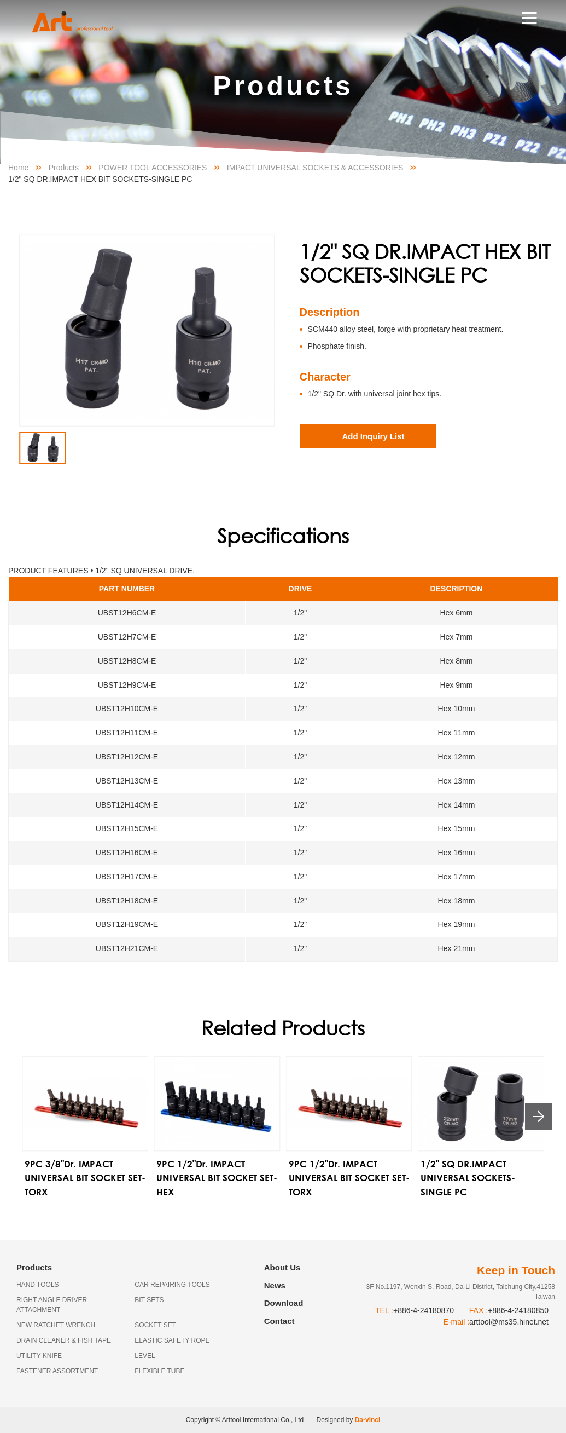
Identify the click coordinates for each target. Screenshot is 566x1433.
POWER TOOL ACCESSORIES (152, 167)
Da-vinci (368, 1420)
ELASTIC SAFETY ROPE (172, 1340)
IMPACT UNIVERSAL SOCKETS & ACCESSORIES (315, 167)
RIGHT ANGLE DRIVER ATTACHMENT (51, 1305)
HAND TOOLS (37, 1284)
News (274, 1285)
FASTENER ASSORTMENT (57, 1371)
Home (18, 167)
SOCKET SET (155, 1325)
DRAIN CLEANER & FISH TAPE (63, 1340)
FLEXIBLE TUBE (159, 1371)
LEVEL (145, 1356)
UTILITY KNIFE (39, 1356)
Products (64, 167)
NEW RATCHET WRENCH (55, 1325)
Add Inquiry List (373, 436)
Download (284, 1303)
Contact (279, 1321)
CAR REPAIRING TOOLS (172, 1284)
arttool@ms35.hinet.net (509, 1321)
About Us (282, 1267)
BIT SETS (149, 1300)
